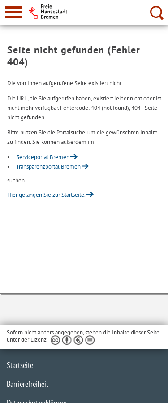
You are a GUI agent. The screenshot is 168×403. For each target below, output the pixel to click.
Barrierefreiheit (27, 384)
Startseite (20, 365)
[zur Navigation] (13, 12)
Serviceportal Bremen (42, 157)
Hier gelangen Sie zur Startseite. (46, 195)
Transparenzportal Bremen (48, 166)
